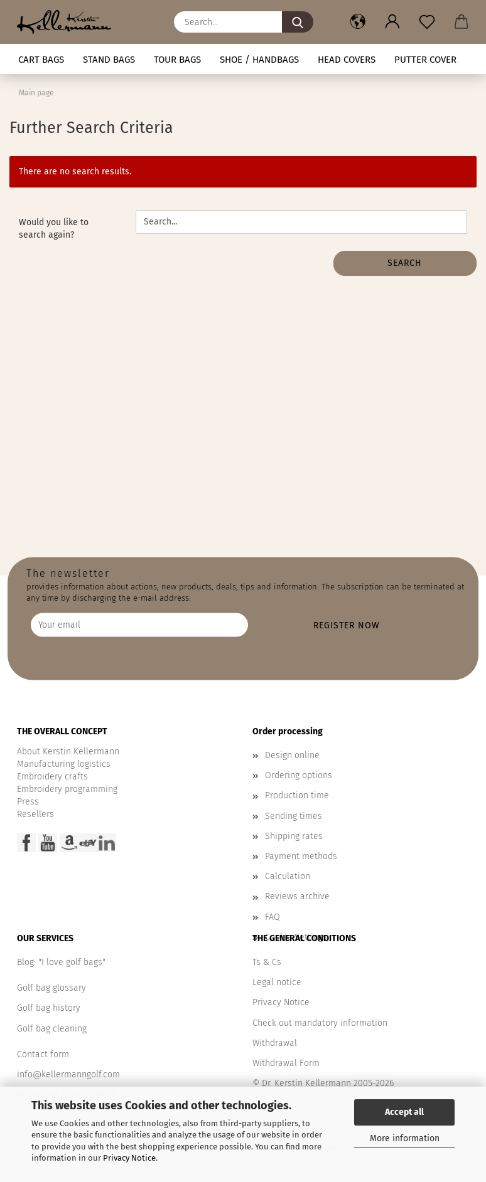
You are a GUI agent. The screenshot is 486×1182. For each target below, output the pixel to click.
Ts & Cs (266, 962)
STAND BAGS (109, 59)
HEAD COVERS (346, 59)
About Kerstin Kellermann (68, 751)
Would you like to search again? (54, 228)
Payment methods (301, 856)
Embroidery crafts (52, 776)
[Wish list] (426, 22)
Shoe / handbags (259, 59)
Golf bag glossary (51, 988)
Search (404, 263)
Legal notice (276, 982)
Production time (297, 795)
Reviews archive (297, 896)
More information (405, 1138)
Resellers (35, 814)
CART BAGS (41, 59)
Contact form (43, 1054)
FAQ (272, 917)
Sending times (293, 816)
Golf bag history (48, 1008)
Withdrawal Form (286, 1063)
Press (28, 801)
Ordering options (298, 775)
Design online (292, 755)
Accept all (404, 1112)
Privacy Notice (129, 1158)
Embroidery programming (67, 789)
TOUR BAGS (177, 59)
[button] (357, 22)
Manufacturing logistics (64, 764)
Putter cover (425, 59)
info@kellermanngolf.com (68, 1074)
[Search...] (297, 22)
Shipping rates (294, 836)
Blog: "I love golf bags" (61, 962)
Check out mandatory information (319, 1023)
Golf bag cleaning (52, 1028)
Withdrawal (274, 1043)
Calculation (287, 876)
